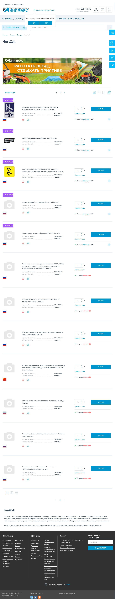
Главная (5, 35)
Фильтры (12, 94)
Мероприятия (20, 550)
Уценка (17, 559)
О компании (6, 542)
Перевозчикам (7, 558)
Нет (46, 23)
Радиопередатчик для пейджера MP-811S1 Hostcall (40, 235)
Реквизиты (19, 542)
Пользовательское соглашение (50, 569)
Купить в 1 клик (80, 115)
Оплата (71, 19)
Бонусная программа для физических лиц (50, 551)
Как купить (34, 545)
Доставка (34, 548)
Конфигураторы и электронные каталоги (49, 563)
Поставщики (6, 552)
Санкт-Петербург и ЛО (45, 10)
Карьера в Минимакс (6, 564)
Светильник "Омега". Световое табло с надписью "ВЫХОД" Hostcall (43, 404)
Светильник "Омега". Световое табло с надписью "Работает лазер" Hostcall (43, 437)
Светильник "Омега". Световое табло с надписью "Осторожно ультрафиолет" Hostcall (39, 470)
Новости (18, 545)
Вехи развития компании (7, 546)
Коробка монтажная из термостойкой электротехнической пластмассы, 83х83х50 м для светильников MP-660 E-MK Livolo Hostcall (43, 369)
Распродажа (7, 19)
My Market (18, 561)
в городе (86, 121)
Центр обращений (48, 557)
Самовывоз (61, 19)
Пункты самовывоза (35, 551)
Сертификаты (7, 550)
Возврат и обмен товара (37, 559)
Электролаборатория (67, 550)
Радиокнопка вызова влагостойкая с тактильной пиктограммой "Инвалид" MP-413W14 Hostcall (40, 111)
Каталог (12, 35)
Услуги (18, 19)
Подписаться (100, 550)
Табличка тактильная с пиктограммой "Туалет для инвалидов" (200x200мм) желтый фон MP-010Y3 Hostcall (42, 172)
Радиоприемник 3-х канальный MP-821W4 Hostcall (40, 204)
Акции (17, 556)
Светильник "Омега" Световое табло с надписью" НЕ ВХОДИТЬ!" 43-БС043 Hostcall (41, 302)
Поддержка (35, 542)
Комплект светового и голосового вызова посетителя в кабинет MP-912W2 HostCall (42, 335)
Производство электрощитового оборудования (71, 543)
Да (34, 23)
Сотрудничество (7, 561)
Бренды (19, 35)
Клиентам (5, 555)
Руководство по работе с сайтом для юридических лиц (49, 577)
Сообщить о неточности (57, 586)
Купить (101, 111)
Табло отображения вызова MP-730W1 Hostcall (39, 140)
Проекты (18, 553)
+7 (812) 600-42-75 (15, 595)
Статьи (17, 548)
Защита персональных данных (49, 544)
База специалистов (66, 552)
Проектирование (66, 547)
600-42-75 (83, 9)
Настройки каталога (108, 94)
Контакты (79, 19)
